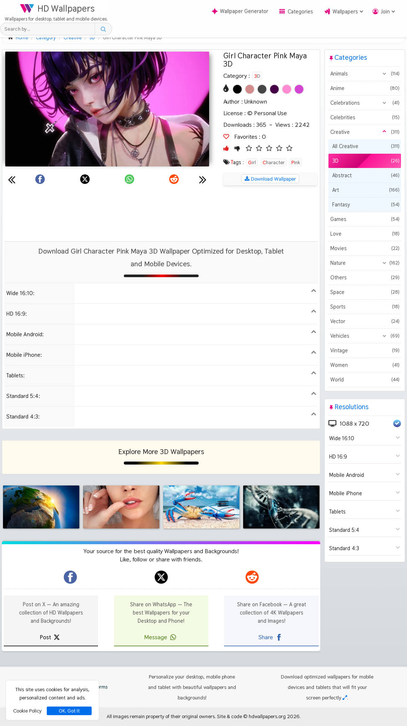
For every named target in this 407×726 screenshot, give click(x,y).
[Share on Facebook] (40, 179)
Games (364, 219)
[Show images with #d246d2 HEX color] (299, 89)
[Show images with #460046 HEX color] (274, 89)
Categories (300, 11)
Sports (364, 307)
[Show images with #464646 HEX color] (262, 89)
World (364, 380)
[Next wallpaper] (202, 179)
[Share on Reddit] (174, 179)
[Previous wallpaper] (11, 179)
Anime (364, 88)
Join (385, 11)
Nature (364, 263)
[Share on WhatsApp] (129, 179)
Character (274, 162)
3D (257, 76)
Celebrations (364, 103)
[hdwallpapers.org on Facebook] (70, 577)
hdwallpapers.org (267, 716)
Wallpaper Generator (240, 11)
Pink (295, 162)
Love (364, 234)
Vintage (364, 350)
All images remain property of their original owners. (161, 716)
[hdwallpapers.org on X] (161, 577)
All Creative (365, 146)
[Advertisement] (161, 213)
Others (364, 277)
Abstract (365, 175)
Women (364, 365)
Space (364, 292)
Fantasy (365, 204)
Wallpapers (345, 11)
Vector (364, 321)
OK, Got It (69, 711)
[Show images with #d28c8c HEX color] (250, 89)
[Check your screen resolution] (345, 697)
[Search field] (49, 29)
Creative (364, 132)
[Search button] (103, 29)
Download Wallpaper (270, 178)
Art (365, 190)
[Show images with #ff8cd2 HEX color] (287, 89)
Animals (364, 74)
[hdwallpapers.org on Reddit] (252, 577)
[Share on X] (85, 179)
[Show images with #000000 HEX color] (237, 89)
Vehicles (364, 336)
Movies (364, 248)
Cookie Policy (27, 710)
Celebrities (364, 117)
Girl (252, 162)
